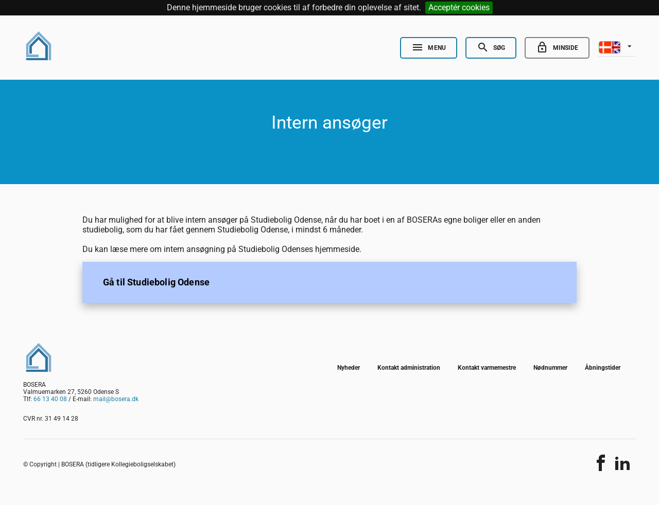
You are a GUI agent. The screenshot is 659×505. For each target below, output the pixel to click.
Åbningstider (602, 367)
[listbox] (617, 46)
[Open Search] (490, 48)
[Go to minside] (557, 48)
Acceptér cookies (459, 7)
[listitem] (329, 282)
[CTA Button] (329, 282)
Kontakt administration (408, 367)
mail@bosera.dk (115, 399)
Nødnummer (550, 367)
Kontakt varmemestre (487, 367)
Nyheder (348, 367)
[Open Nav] (428, 48)
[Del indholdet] (601, 463)
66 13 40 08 (50, 399)
